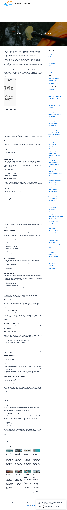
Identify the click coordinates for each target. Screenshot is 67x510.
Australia (51, 70)
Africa (50, 65)
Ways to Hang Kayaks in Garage (54, 239)
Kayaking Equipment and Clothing (54, 105)
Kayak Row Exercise (51, 199)
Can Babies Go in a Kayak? (53, 168)
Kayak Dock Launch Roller (53, 181)
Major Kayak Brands (52, 260)
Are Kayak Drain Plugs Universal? (54, 133)
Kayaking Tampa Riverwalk (53, 121)
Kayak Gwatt (50, 249)
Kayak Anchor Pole (51, 208)
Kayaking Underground (52, 99)
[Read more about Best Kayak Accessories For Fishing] (36, 471)
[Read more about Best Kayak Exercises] (27, 450)
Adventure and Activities (9, 90)
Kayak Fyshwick (51, 263)
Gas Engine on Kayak (52, 252)
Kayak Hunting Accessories (53, 213)
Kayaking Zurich (51, 106)
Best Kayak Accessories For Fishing (36, 476)
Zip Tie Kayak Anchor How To (53, 123)
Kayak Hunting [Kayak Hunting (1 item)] (57, 78)
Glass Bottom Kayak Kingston (53, 128)
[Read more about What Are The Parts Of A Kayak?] (27, 471)
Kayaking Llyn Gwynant (52, 124)
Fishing (49, 52)
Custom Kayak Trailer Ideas (53, 130)
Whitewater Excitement (10, 91)
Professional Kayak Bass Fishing (54, 242)
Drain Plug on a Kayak (52, 227)
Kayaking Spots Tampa (52, 103)
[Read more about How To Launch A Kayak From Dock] (18, 471)
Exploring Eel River (8, 80)
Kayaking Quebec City (52, 117)
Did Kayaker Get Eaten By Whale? (54, 204)
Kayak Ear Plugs (51, 126)
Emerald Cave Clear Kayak (53, 273)
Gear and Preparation (10, 87)
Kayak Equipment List (52, 223)
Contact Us (33, 505)
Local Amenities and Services (10, 105)
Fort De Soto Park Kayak (52, 256)
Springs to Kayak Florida (52, 188)
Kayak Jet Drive (51, 94)
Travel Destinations (51, 63)
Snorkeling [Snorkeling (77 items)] (51, 83)
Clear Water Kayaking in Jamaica (54, 183)
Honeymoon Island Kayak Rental (54, 225)
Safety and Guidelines (10, 89)
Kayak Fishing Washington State (54, 135)
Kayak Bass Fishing (51, 268)
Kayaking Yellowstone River (53, 92)
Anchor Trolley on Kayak (52, 237)
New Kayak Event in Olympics (53, 163)
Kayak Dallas (50, 210)
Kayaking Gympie (51, 177)
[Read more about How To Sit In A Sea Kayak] (36, 450)
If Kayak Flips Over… (51, 158)
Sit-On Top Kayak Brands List (53, 206)
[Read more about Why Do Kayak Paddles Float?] (18, 450)
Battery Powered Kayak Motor (53, 101)
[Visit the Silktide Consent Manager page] (63, 506)
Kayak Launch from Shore (53, 197)
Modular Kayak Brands (52, 170)
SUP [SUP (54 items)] (56, 83)
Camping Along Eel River (9, 103)
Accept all (40, 506)
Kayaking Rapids (51, 89)
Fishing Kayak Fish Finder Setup (54, 201)
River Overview (9, 81)
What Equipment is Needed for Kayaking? (55, 215)
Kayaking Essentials (8, 86)
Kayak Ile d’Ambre (51, 241)
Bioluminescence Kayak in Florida (54, 154)
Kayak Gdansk (50, 202)
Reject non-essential (48, 506)
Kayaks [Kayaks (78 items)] (50, 80)
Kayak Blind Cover (51, 247)
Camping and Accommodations (8, 100)
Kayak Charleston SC (52, 217)
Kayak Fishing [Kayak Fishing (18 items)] (51, 78)
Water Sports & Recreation (22, 3)
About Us (28, 505)
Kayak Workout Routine (52, 147)
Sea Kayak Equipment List (53, 152)
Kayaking (50, 54)
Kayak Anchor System (52, 142)
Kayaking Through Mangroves (53, 140)
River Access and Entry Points (10, 97)
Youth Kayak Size (51, 145)
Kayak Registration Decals (53, 190)
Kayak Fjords (50, 167)
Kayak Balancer (51, 156)
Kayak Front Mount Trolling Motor (54, 119)
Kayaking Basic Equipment (53, 90)
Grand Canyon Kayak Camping (53, 232)
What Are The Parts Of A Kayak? (27, 476)
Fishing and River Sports (9, 93)
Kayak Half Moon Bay (52, 143)
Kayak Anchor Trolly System (53, 165)
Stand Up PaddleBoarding (53, 59)
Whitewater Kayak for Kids (53, 195)
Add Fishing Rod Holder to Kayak (54, 108)
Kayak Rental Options (10, 88)
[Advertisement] (33, 14)
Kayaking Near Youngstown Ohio (54, 193)
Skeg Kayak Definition (52, 258)
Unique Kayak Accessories (53, 161)
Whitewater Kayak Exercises (53, 254)
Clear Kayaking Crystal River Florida (54, 96)
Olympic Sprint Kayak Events (53, 186)
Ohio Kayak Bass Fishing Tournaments (55, 172)
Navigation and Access (9, 95)
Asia (50, 68)
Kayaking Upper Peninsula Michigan (54, 110)
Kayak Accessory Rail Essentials (54, 229)
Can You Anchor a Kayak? (52, 192)
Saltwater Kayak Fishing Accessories (54, 179)
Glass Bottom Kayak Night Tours (54, 149)
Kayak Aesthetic (51, 251)
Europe (50, 72)
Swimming (50, 61)
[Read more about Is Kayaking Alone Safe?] (9, 450)
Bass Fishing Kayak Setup (53, 151)
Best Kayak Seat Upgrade (52, 230)
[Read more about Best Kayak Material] (9, 471)
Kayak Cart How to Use (52, 115)
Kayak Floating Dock (52, 261)
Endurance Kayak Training (53, 176)
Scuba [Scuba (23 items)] (56, 80)
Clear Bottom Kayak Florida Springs (54, 114)
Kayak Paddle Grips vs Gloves (53, 174)
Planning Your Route (10, 98)
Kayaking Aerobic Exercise (53, 112)
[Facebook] (61, 3)
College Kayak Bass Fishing (53, 211)
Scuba (49, 56)
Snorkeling (50, 58)
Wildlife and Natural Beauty (10, 85)
